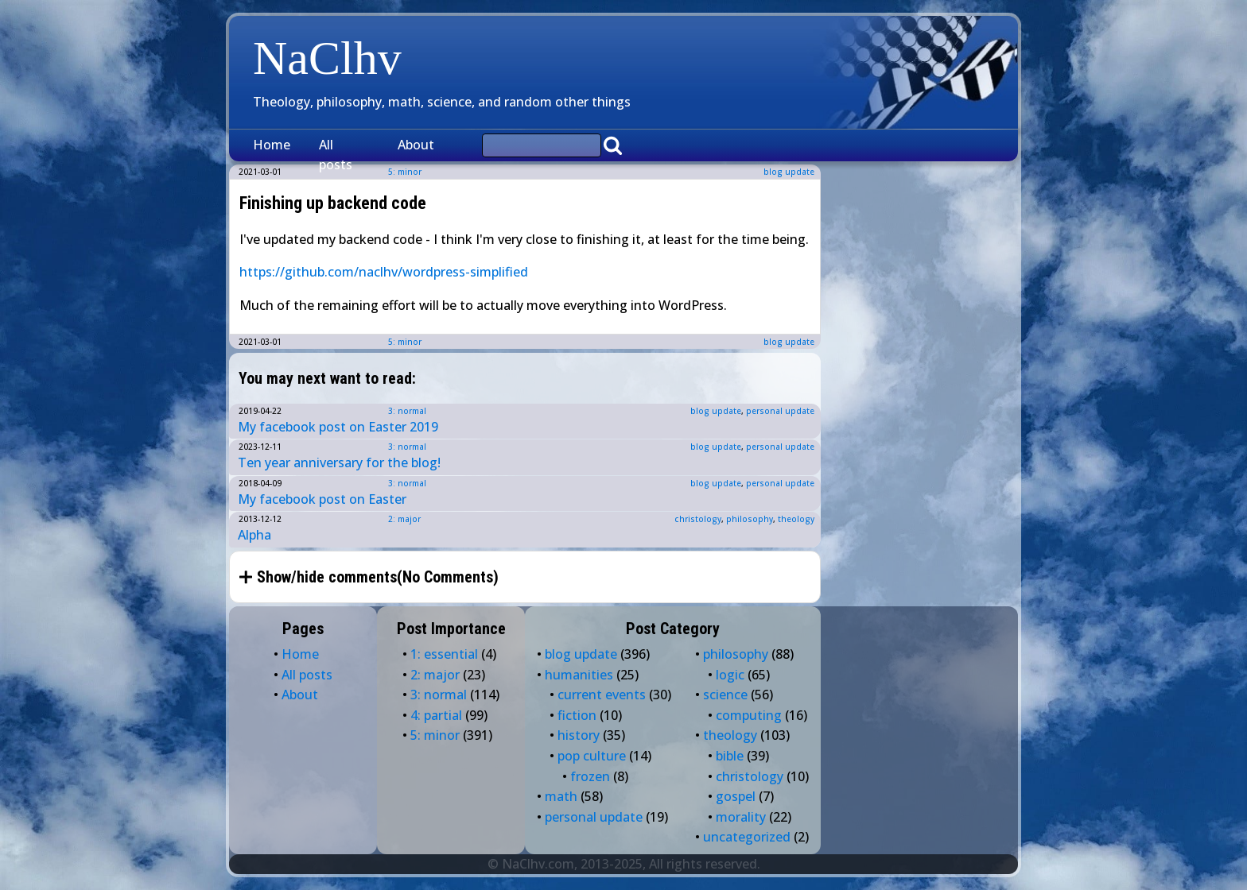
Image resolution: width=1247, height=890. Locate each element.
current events (601, 694)
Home (271, 144)
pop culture (591, 755)
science (725, 694)
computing (749, 715)
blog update (788, 171)
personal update (780, 410)
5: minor (404, 341)
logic (730, 674)
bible (730, 755)
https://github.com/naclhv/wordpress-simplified (383, 272)
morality (741, 817)
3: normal (407, 410)
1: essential (444, 654)
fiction (576, 715)
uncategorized (747, 837)
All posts (335, 155)
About (416, 144)
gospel (736, 796)
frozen (590, 776)
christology (697, 518)
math (561, 796)
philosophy (749, 518)
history (578, 735)
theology (796, 518)
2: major (404, 518)
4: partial (436, 715)
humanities (579, 674)
